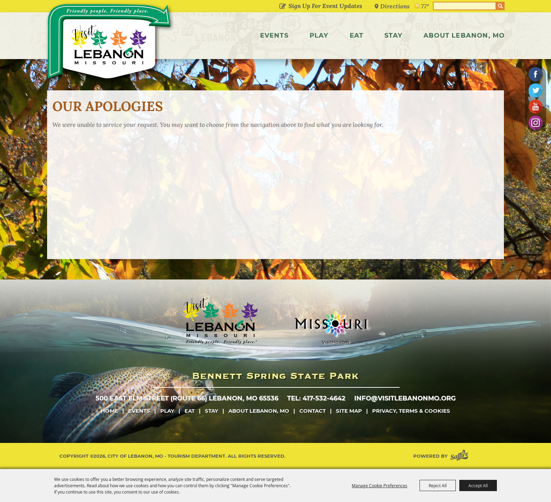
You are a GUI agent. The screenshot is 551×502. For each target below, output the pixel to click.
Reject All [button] (438, 485)
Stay (393, 35)
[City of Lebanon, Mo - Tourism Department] (110, 43)
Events (274, 35)
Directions (395, 6)
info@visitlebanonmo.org (405, 398)
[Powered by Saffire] (460, 456)
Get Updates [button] (282, 6)
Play (319, 35)
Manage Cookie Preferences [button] (379, 485)
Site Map (349, 410)
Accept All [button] (478, 485)
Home (109, 410)
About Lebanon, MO (464, 35)
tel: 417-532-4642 (316, 398)
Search (500, 6)
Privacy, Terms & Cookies (411, 410)
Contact (312, 410)
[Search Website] (464, 6)
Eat (357, 35)
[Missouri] (330, 327)
